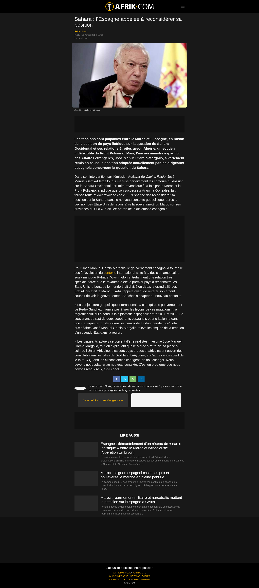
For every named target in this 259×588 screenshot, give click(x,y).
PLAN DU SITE (139, 573)
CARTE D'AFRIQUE (122, 573)
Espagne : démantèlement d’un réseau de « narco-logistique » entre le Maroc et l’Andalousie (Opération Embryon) (141, 448)
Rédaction (80, 31)
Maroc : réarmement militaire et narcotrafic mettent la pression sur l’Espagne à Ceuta (141, 500)
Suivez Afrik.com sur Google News (103, 400)
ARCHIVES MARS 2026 (119, 580)
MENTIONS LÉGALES (140, 576)
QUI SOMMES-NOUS (118, 576)
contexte (110, 273)
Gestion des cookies (141, 580)
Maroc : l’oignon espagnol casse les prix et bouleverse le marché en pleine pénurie (135, 475)
